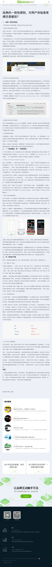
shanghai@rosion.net (19, 549)
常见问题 (11, 5)
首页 (4, 5)
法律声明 (5, 562)
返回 (46, 5)
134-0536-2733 (17, 530)
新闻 (7, 5)
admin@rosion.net (18, 539)
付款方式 (10, 562)
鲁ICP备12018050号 (33, 558)
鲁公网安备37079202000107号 (9, 560)
